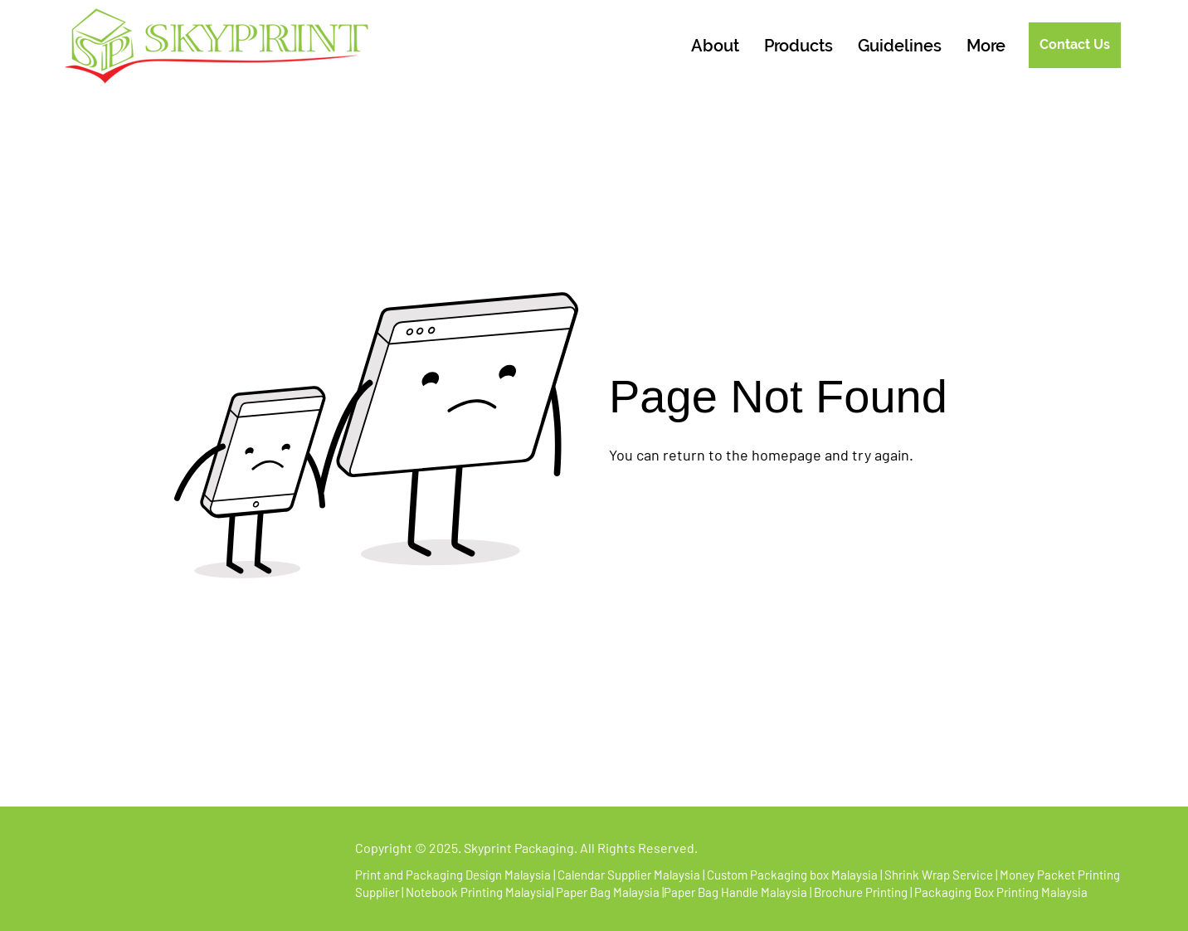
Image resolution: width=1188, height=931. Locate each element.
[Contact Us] (1075, 45)
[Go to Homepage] (675, 500)
